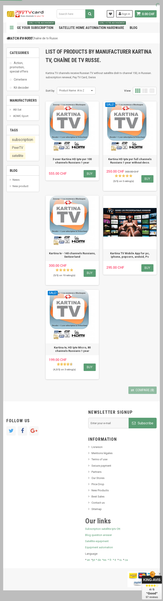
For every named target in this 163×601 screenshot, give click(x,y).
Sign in (124, 14)
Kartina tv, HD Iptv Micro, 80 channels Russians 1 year (72, 349)
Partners (96, 471)
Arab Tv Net (20, 203)
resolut (17, 380)
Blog (133, 28)
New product (20, 350)
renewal (26, 299)
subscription (22, 247)
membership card (19, 273)
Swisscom (18, 291)
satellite (17, 263)
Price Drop (97, 484)
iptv (14, 299)
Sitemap (96, 509)
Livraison (97, 447)
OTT (15, 307)
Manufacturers (23, 173)
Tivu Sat (17, 374)
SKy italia (18, 356)
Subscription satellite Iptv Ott (102, 528)
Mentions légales (101, 453)
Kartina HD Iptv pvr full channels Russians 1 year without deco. (130, 161)
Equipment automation (99, 547)
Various (18, 156)
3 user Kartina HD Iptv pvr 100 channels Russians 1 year (72, 161)
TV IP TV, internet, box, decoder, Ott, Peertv (18, 142)
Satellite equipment (97, 541)
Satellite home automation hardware (92, 26)
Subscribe (142, 423)
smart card (18, 282)
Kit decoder (21, 90)
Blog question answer (98, 535)
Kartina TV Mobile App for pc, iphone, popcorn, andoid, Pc (130, 255)
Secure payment (101, 465)
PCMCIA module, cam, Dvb (19, 110)
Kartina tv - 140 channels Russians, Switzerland (72, 255)
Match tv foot (20, 38)
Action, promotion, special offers (19, 69)
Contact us (98, 502)
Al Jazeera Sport (23, 197)
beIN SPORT (20, 210)
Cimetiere (20, 82)
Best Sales (97, 496)
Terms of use (99, 459)
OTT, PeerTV (19, 315)
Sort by (50, 90)
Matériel (19, 98)
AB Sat (17, 184)
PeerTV (17, 255)
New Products (100, 490)
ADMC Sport (20, 190)
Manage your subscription (31, 26)
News (16, 344)
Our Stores (97, 478)
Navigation (11, 27)
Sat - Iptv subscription (18, 125)
